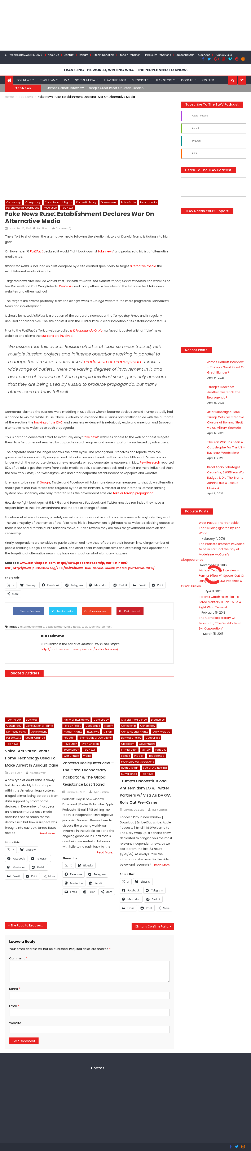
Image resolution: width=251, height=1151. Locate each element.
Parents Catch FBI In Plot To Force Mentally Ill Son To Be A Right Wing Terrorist (220, 591)
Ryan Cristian (90, 743)
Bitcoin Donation (103, 55)
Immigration (129, 749)
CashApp (204, 55)
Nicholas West (38, 772)
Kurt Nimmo (43, 228)
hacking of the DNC (48, 422)
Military (108, 731)
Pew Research (150, 462)
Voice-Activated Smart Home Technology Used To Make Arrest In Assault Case (31, 758)
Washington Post (100, 626)
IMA (66, 80)
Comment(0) (63, 228)
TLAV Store (163, 80)
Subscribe (139, 80)
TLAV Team (48, 80)
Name (14, 988)
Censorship (13, 202)
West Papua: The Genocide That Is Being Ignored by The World (219, 517)
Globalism (128, 743)
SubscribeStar (185, 55)
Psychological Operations (22, 207)
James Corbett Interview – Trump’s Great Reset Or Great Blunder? (95, 88)
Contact (69, 55)
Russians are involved (56, 335)
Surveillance (129, 773)
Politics (125, 755)
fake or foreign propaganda (133, 493)
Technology (14, 719)
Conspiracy (32, 202)
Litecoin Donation (130, 55)
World (87, 755)
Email (14, 1005)
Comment (18, 958)
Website (15, 1022)
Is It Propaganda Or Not (87, 330)
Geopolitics (92, 725)
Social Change (35, 737)
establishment (55, 626)
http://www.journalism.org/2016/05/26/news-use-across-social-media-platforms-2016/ (83, 568)
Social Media (85, 80)
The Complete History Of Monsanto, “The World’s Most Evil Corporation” (220, 612)
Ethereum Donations (158, 55)
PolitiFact (36, 251)
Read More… (48, 833)
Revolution (50, 207)
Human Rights (73, 731)
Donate (83, 55)
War (84, 626)
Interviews (93, 731)
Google (45, 482)
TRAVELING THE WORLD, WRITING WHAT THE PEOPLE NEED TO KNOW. (125, 70)
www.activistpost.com (38, 562)
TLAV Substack (115, 80)
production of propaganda (112, 361)
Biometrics (158, 719)
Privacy (139, 755)
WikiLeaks (66, 286)
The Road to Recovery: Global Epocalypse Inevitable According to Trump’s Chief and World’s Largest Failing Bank (28, 925)
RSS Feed (208, 80)
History (108, 725)
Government (109, 202)
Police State (128, 202)
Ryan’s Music (223, 55)
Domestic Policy (86, 202)
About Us (53, 55)
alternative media (143, 266)
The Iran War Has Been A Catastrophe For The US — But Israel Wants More (221, 441)
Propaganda (148, 202)
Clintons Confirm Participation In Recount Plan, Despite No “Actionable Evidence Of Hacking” (154, 926)
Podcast (69, 737)
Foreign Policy (72, 725)
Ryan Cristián (101, 791)
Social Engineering (155, 767)
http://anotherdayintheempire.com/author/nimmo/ (79, 649)
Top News (23, 80)
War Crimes (71, 755)
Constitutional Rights (58, 202)
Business (32, 719)
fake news (105, 251)
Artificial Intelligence (76, 719)
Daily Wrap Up (161, 731)
